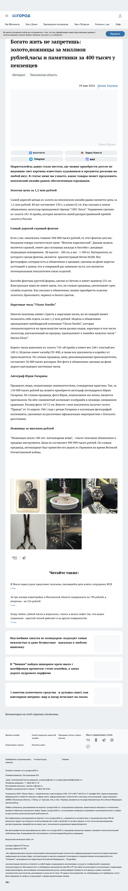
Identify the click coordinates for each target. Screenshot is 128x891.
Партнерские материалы (55, 24)
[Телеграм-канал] (37, 159)
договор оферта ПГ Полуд (17, 845)
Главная (65, 759)
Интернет (18, 75)
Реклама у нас (102, 24)
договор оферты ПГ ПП (15, 848)
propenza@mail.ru (47, 780)
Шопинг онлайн (12, 735)
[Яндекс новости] (91, 152)
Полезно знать (38, 745)
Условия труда (40, 759)
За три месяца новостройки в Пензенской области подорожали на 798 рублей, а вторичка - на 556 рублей (64, 601)
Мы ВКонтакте (12, 24)
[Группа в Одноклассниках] (96, 740)
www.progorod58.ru (29, 770)
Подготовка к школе (14, 745)
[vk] (15, 558)
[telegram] (25, 558)
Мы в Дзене (31, 24)
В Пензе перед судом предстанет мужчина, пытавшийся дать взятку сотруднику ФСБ (64, 586)
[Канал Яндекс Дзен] (112, 740)
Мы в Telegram (82, 24)
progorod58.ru (53, 807)
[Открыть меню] (7, 16)
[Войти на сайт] (120, 16)
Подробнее (71, 859)
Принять (115, 33)
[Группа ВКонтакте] (37, 152)
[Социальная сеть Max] (91, 159)
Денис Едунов (107, 85)
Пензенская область (43, 75)
